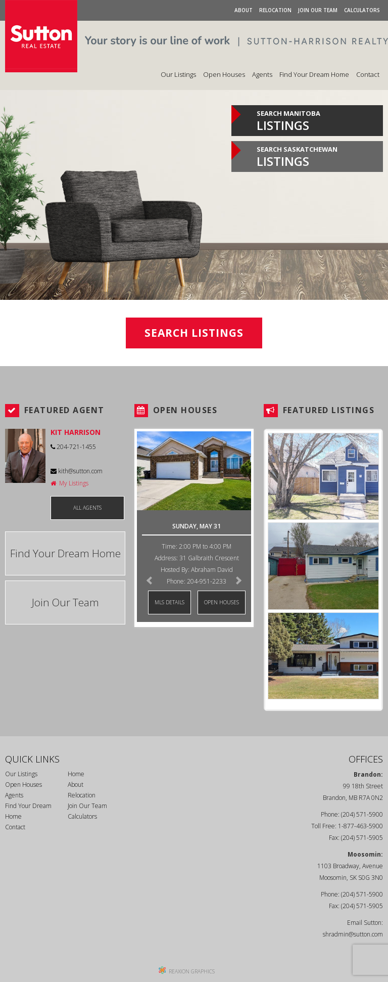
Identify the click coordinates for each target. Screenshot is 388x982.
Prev (150, 580)
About (243, 10)
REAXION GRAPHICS (192, 971)
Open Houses (224, 74)
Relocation (275, 10)
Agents (262, 74)
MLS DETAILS (169, 602)
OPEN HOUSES (221, 602)
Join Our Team (317, 10)
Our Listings (178, 74)
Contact (367, 74)
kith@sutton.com (77, 471)
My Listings (69, 483)
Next (238, 580)
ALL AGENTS (87, 507)
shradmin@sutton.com (353, 934)
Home (76, 774)
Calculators (362, 10)
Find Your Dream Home (314, 74)
